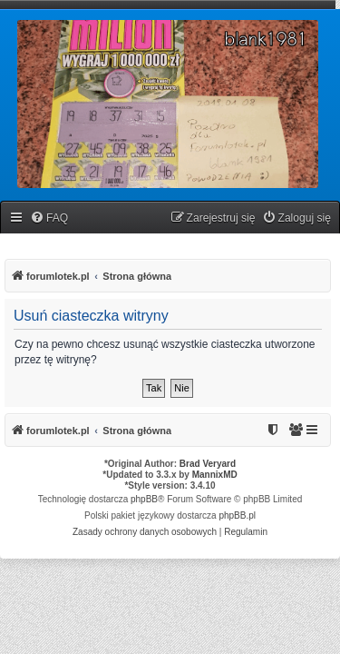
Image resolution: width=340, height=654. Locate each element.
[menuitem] (49, 218)
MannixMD (215, 475)
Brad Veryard (208, 464)
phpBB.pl (237, 515)
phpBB (144, 499)
